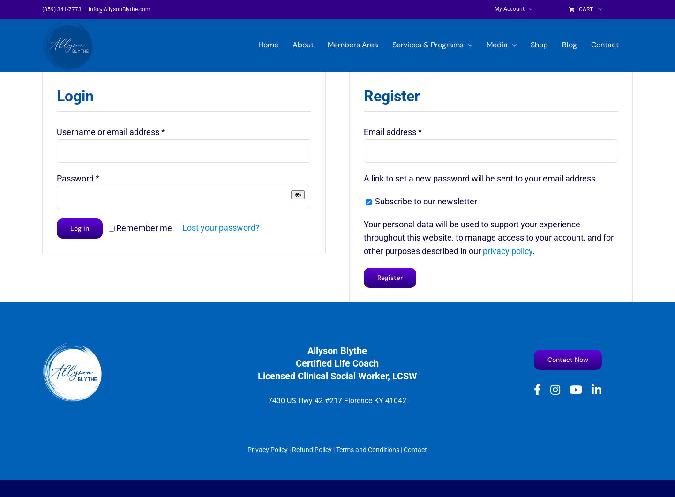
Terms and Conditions (367, 449)
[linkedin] (596, 389)
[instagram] (555, 389)
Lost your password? (221, 228)
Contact (415, 449)
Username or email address (111, 132)
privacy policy (507, 251)
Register (390, 277)
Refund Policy (312, 449)
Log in (79, 228)
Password (78, 178)
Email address (393, 132)
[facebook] (537, 389)
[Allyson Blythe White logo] (72, 346)
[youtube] (576, 389)
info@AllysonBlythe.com (119, 9)
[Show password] (298, 194)
